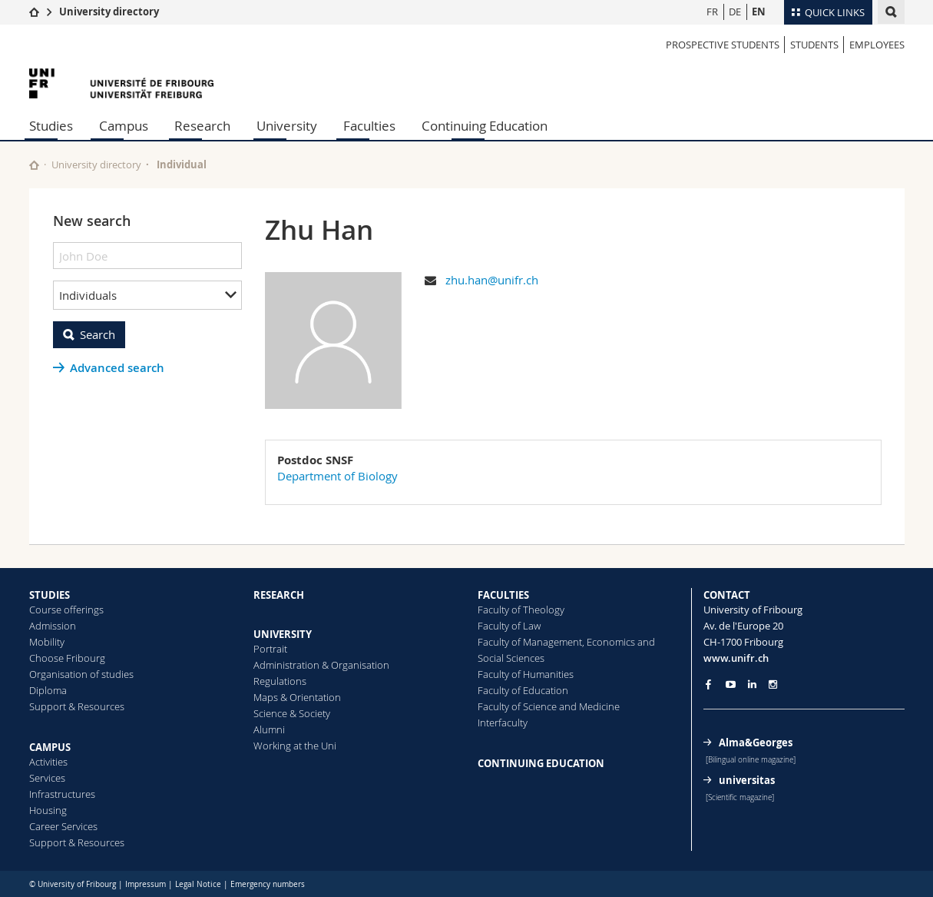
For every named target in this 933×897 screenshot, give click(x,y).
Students (814, 44)
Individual (182, 164)
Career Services (63, 826)
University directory (109, 11)
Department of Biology (337, 475)
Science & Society (291, 713)
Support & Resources (76, 706)
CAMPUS (50, 747)
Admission (52, 626)
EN (759, 11)
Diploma (48, 690)
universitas (747, 780)
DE (735, 11)
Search (97, 334)
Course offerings (66, 609)
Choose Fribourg (67, 658)
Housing (48, 810)
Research (202, 126)
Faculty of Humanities (526, 674)
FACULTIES (503, 595)
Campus (123, 126)
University (286, 126)
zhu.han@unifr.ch (491, 279)
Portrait (270, 649)
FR (712, 11)
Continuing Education (485, 126)
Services (47, 778)
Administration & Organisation (321, 665)
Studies (51, 126)
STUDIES (49, 595)
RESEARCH (278, 595)
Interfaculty (503, 722)
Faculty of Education (523, 690)
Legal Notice (198, 884)
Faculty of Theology (521, 609)
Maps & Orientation (297, 697)
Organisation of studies (81, 674)
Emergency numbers (267, 884)
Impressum (145, 884)
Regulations (279, 681)
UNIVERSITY (282, 634)
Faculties (369, 126)
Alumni (269, 729)
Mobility (47, 642)
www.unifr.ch (736, 658)
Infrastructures (62, 794)
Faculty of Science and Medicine (549, 706)
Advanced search (117, 368)
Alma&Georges (755, 742)
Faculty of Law (509, 626)
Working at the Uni (294, 745)
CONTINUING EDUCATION (541, 763)
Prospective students (722, 44)
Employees (877, 44)
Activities (48, 762)
